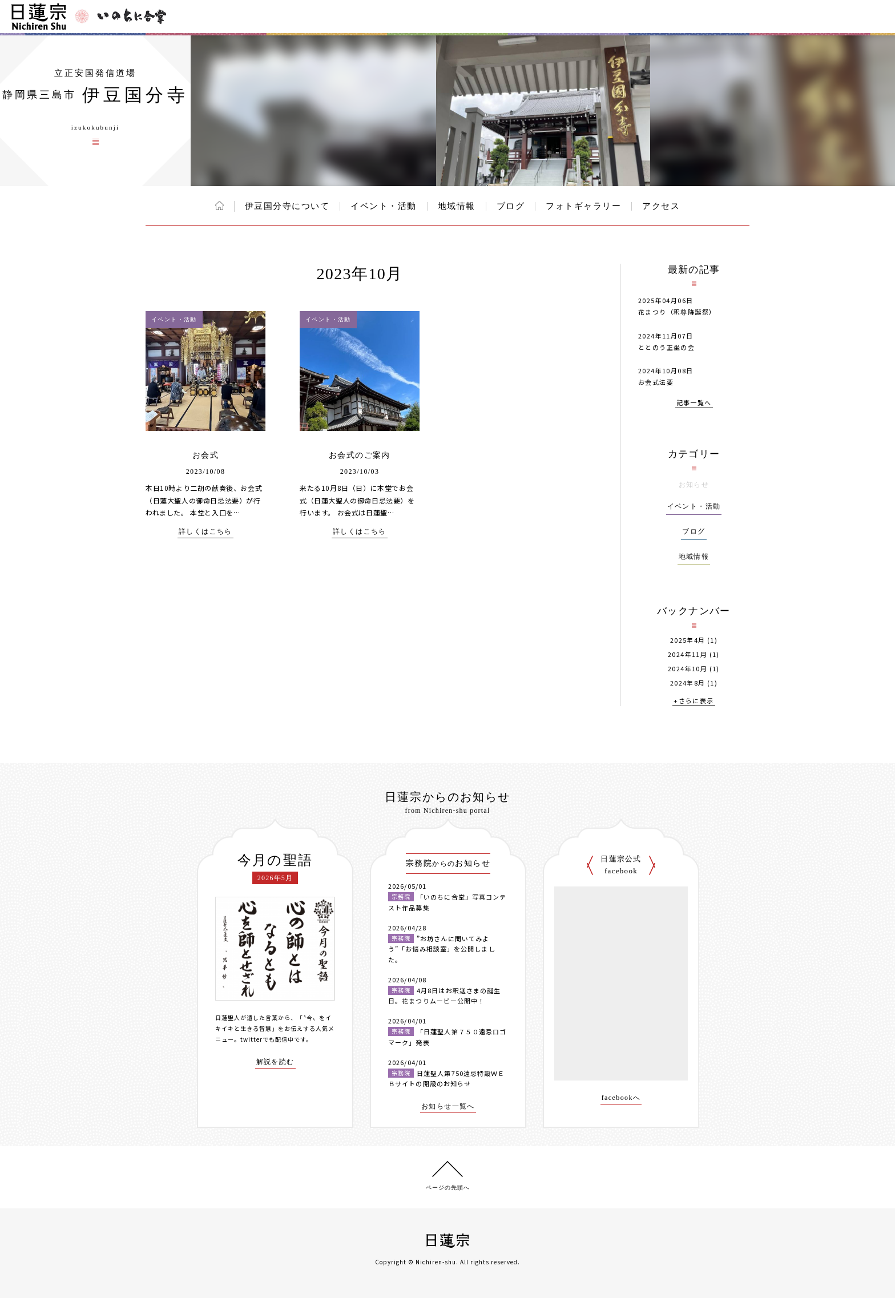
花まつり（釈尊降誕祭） (677, 311)
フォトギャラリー (583, 206)
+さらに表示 (693, 701)
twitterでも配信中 (267, 1039)
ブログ (511, 206)
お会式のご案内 (359, 455)
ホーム (219, 205)
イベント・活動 (383, 206)
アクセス (661, 206)
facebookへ (621, 1098)
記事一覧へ (694, 403)
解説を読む (275, 1062)
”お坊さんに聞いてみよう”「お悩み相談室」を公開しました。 (441, 949)
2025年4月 (687, 640)
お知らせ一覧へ (448, 1106)
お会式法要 (656, 381)
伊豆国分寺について (287, 206)
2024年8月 (687, 683)
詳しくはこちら (205, 531)
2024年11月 (687, 654)
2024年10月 (687, 669)
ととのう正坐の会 (666, 347)
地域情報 (456, 206)
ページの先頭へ (448, 1187)
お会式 (205, 455)
